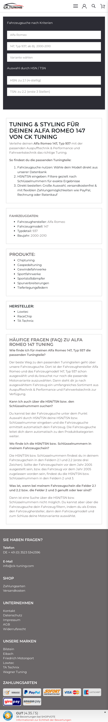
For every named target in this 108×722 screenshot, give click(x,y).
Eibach (8, 654)
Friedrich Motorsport (18, 658)
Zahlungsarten (14, 586)
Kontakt (9, 611)
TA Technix (11, 667)
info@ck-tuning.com (18, 566)
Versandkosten (14, 590)
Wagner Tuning (15, 672)
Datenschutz (12, 615)
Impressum (11, 620)
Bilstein (8, 649)
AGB (6, 624)
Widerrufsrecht (14, 629)
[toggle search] (93, 6)
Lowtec (8, 663)
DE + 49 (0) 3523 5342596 (21, 552)
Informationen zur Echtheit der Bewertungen (43, 719)
